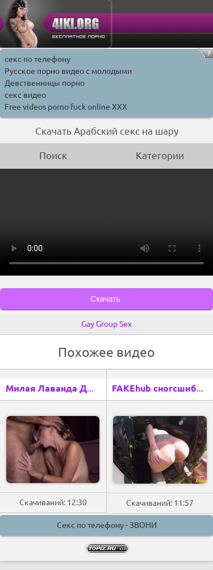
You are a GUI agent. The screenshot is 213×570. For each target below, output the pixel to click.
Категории (160, 155)
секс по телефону (37, 59)
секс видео (25, 94)
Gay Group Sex (106, 323)
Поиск (53, 155)
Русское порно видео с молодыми (68, 71)
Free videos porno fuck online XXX (66, 106)
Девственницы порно (45, 83)
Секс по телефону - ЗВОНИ (107, 525)
